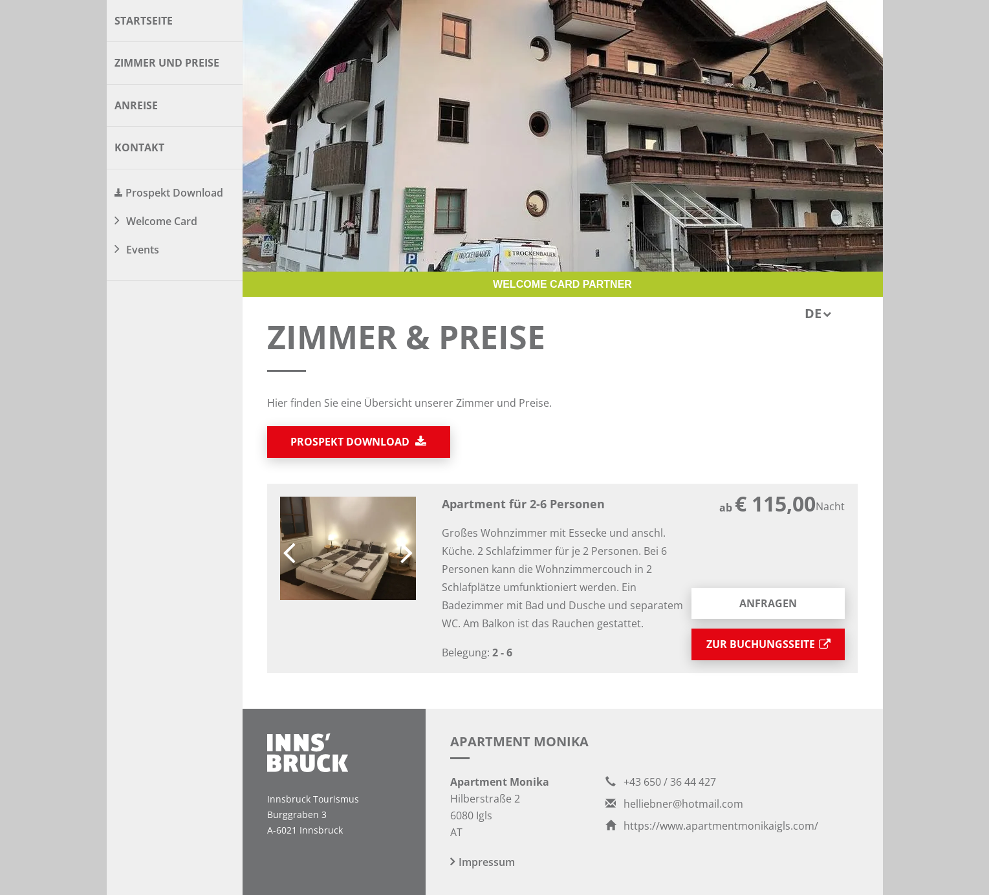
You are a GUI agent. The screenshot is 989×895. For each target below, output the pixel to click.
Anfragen (768, 603)
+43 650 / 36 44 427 (660, 782)
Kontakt (139, 147)
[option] (348, 548)
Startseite (143, 21)
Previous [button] (289, 548)
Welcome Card (161, 221)
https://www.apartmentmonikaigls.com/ (711, 826)
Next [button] (406, 548)
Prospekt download (358, 442)
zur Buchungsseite (768, 644)
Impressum (487, 862)
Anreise (136, 105)
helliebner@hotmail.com (674, 804)
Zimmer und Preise (166, 63)
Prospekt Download (174, 193)
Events (142, 250)
